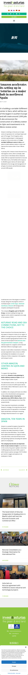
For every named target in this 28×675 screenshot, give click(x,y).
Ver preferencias (14, 670)
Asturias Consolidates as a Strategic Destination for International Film (11, 552)
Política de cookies (11, 673)
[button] (26, 647)
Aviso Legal (18, 673)
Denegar (14, 666)
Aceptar (14, 662)
